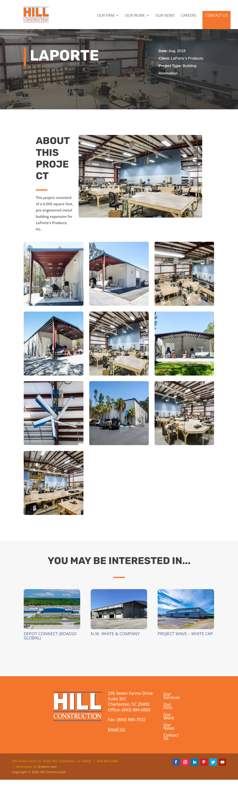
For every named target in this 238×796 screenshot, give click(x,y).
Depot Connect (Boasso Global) (50, 636)
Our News (165, 16)
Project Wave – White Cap (185, 633)
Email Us (116, 729)
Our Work (135, 16)
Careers (188, 16)
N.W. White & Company (115, 633)
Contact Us (216, 16)
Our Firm (105, 16)
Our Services (171, 696)
